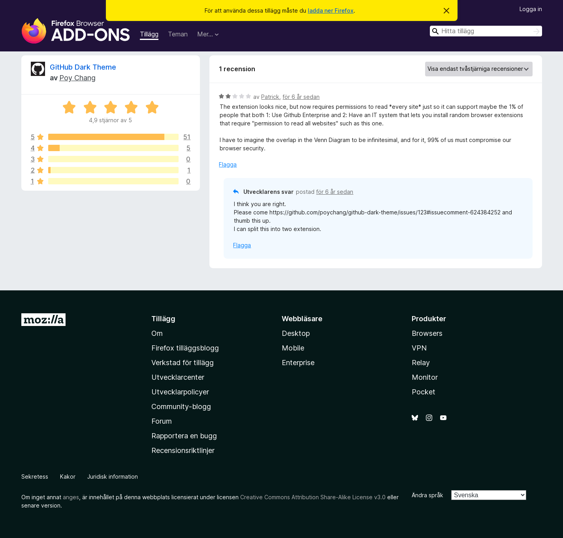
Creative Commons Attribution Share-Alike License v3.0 (313, 497)
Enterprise (298, 362)
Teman (178, 34)
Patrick (270, 96)
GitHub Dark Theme (83, 67)
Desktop (296, 333)
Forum (161, 421)
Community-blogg (181, 406)
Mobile (293, 348)
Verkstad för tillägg (182, 362)
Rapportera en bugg (184, 436)
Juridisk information (112, 476)
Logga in (531, 9)
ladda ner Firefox (331, 10)
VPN (419, 348)
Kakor (67, 476)
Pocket (423, 392)
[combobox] (486, 31)
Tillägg (149, 34)
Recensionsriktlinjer (183, 450)
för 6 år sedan (301, 96)
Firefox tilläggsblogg (185, 348)
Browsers (427, 333)
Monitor (425, 377)
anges (71, 497)
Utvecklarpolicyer (180, 392)
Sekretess (34, 476)
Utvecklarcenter (177, 377)
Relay (421, 362)
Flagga (228, 164)
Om (157, 333)
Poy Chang (77, 78)
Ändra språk (427, 495)
